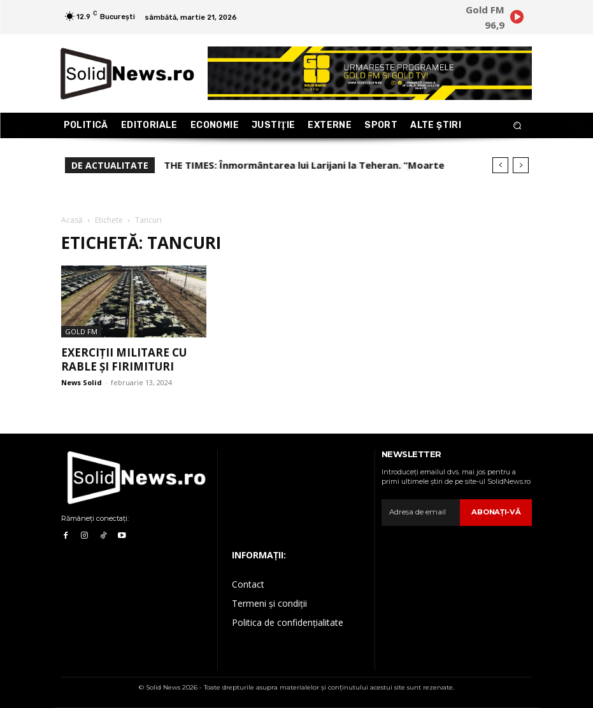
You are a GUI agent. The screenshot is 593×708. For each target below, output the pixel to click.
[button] (516, 125)
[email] (422, 512)
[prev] (500, 165)
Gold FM (81, 331)
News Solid (81, 382)
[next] (521, 165)
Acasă (72, 220)
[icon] (517, 19)
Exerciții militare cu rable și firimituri (124, 359)
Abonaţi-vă (497, 511)
